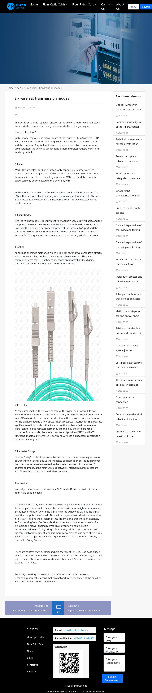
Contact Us (106, 6)
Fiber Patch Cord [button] (83, 4)
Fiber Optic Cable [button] (54, 4)
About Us (120, 6)
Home (34, 4)
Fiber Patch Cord (35, 644)
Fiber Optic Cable (35, 637)
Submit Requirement (112, 678)
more (139, 96)
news (20, 88)
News (30, 651)
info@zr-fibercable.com (77, 630)
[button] (10, 88)
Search (146, 6)
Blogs (30, 657)
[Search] (133, 6)
